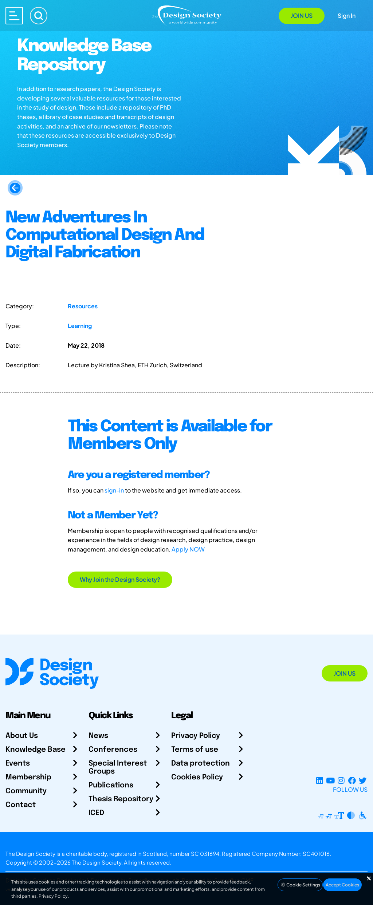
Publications (111, 785)
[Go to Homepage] (186, 15)
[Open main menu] (14, 15)
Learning (80, 325)
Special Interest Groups (118, 767)
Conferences (113, 750)
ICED (96, 813)
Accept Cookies (342, 885)
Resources (83, 306)
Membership (28, 777)
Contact (20, 805)
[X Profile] (363, 781)
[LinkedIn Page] (320, 781)
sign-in (114, 490)
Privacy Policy (195, 736)
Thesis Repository (121, 799)
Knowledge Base (35, 750)
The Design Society (96, 862)
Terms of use (194, 750)
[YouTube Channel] (330, 781)
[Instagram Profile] (341, 781)
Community (26, 791)
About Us (21, 736)
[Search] (38, 15)
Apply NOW (188, 549)
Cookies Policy (197, 777)
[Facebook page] (352, 781)
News (98, 736)
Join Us (302, 15)
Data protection (200, 763)
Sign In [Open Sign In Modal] (347, 15)
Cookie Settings (300, 885)
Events (17, 763)
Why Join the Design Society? (120, 579)
